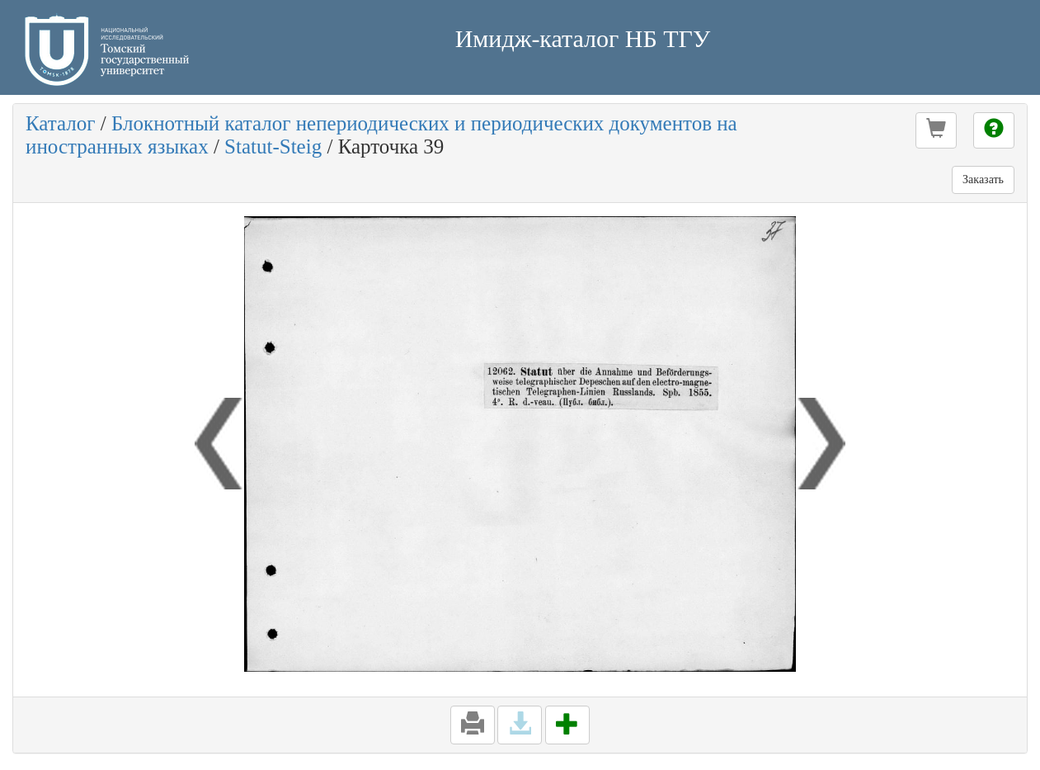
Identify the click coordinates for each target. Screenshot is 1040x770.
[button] (936, 130)
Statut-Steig (273, 146)
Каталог (61, 123)
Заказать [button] (983, 179)
